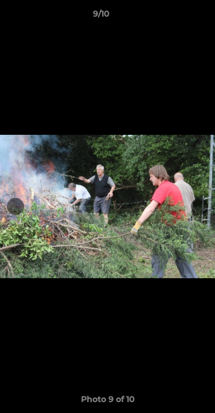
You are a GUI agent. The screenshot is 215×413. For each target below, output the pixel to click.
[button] (174, 16)
